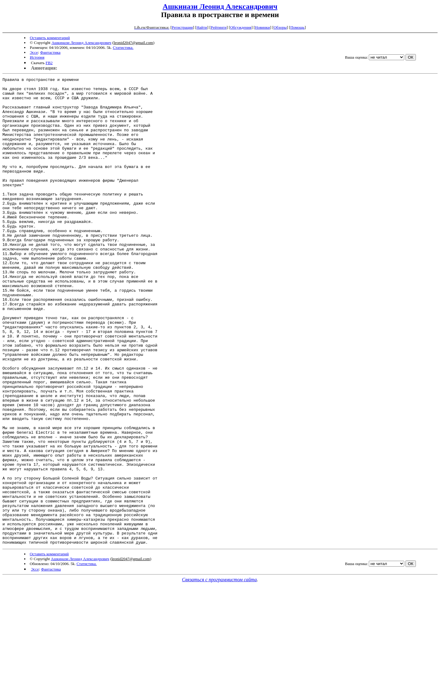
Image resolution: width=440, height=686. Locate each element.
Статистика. (123, 47)
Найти (201, 27)
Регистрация (182, 27)
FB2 (49, 62)
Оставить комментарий (50, 37)
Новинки (262, 27)
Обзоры (280, 27)
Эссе (34, 52)
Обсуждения (240, 27)
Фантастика (50, 52)
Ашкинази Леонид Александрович (220, 6)
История (37, 57)
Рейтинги (219, 27)
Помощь (297, 27)
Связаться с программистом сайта (219, 673)
